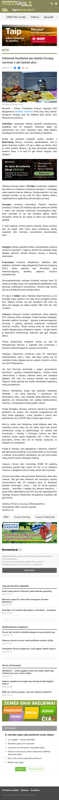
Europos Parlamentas (45, 517)
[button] (2, 17)
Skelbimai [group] (35, 17)
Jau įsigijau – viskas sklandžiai (20, 739)
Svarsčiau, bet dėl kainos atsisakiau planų (25, 747)
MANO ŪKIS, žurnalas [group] (16, 17)
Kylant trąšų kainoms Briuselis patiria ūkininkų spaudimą (27, 591)
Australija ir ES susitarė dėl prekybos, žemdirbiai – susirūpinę (29, 610)
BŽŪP (6, 517)
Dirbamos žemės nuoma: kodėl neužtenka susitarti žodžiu (27, 640)
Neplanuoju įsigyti (14, 762)
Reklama (25, 790)
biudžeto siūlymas (24, 111)
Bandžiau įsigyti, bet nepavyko (19, 743)
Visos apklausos (35, 769)
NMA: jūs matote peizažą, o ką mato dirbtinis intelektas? (27, 692)
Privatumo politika (10, 790)
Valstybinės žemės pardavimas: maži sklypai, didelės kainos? (29, 648)
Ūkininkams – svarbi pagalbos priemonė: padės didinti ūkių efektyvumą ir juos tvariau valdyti (28, 672)
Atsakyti (20, 769)
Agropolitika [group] (49, 17)
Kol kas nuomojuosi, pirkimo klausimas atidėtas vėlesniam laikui (27, 753)
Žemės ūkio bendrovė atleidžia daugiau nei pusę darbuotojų (28, 632)
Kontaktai (35, 790)
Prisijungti (29, 570)
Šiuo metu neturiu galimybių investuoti (23, 758)
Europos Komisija (22, 517)
